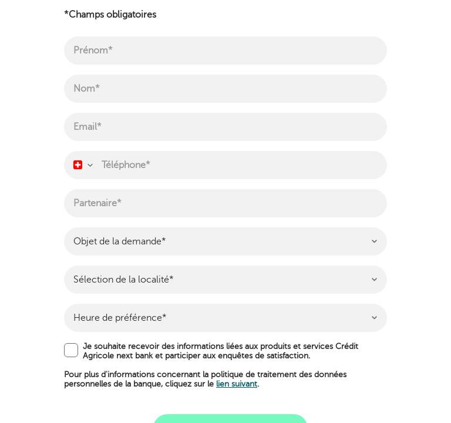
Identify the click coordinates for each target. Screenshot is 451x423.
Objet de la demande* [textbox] (119, 241)
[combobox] (82, 165)
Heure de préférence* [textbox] (120, 318)
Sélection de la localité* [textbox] (123, 279)
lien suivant (236, 384)
